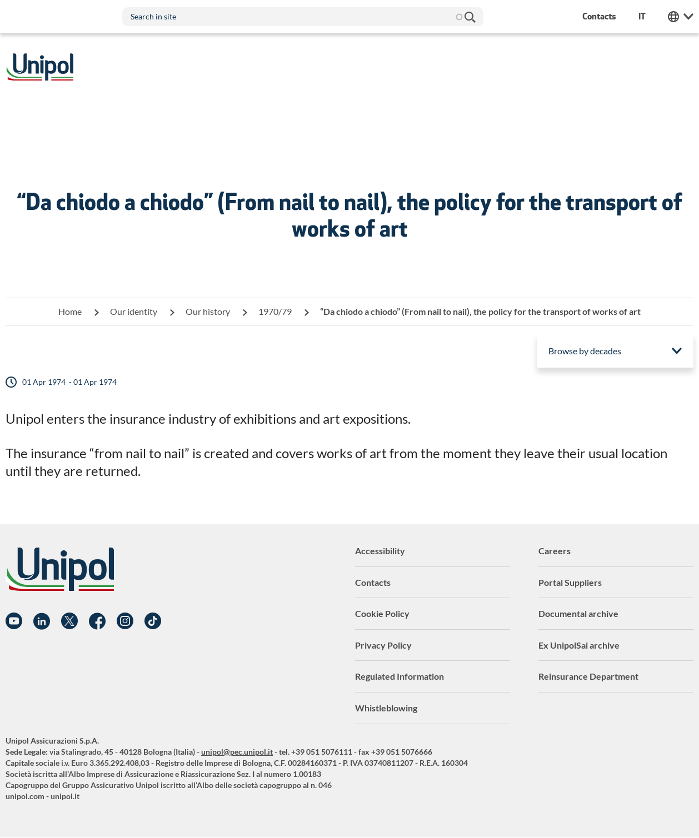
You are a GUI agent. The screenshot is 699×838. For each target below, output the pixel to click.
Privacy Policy (383, 645)
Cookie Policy (382, 613)
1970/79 (275, 311)
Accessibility (380, 550)
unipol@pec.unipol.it (237, 751)
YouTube (14, 621)
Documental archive (578, 613)
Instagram (125, 621)
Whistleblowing (386, 707)
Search (469, 16)
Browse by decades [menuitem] (584, 350)
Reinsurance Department (588, 676)
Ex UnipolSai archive (579, 645)
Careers (554, 550)
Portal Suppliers (570, 582)
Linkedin (41, 621)
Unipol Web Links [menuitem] (680, 16)
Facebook (97, 621)
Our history (208, 311)
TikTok (152, 621)
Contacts (373, 582)
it (642, 16)
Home (70, 311)
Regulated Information (399, 676)
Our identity (133, 311)
